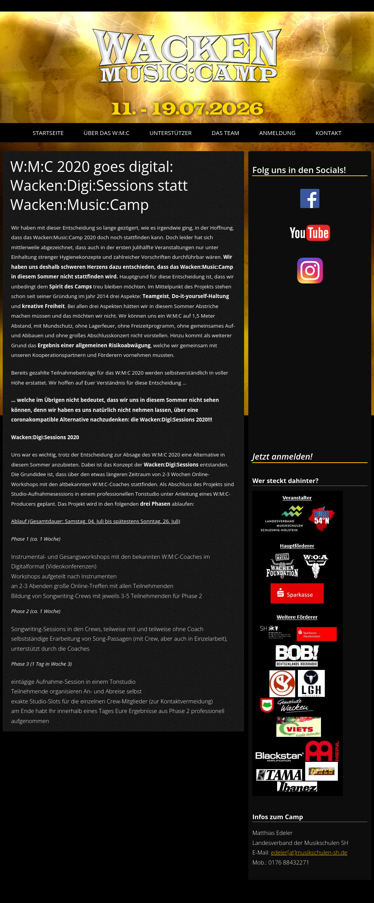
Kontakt (328, 133)
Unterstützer (171, 133)
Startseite (48, 133)
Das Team (225, 133)
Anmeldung (277, 133)
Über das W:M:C (107, 133)
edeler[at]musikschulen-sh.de (309, 852)
